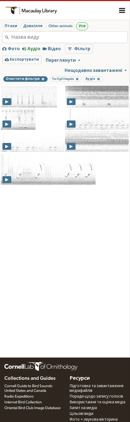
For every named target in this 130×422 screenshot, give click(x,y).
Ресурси (80, 378)
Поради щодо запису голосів (96, 396)
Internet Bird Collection (23, 402)
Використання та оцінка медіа (97, 402)
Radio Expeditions (19, 396)
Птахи (11, 26)
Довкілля (32, 26)
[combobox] (69, 37)
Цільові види (81, 414)
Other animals (60, 26)
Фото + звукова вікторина (94, 419)
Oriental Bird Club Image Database (32, 408)
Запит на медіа (83, 408)
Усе (82, 26)
